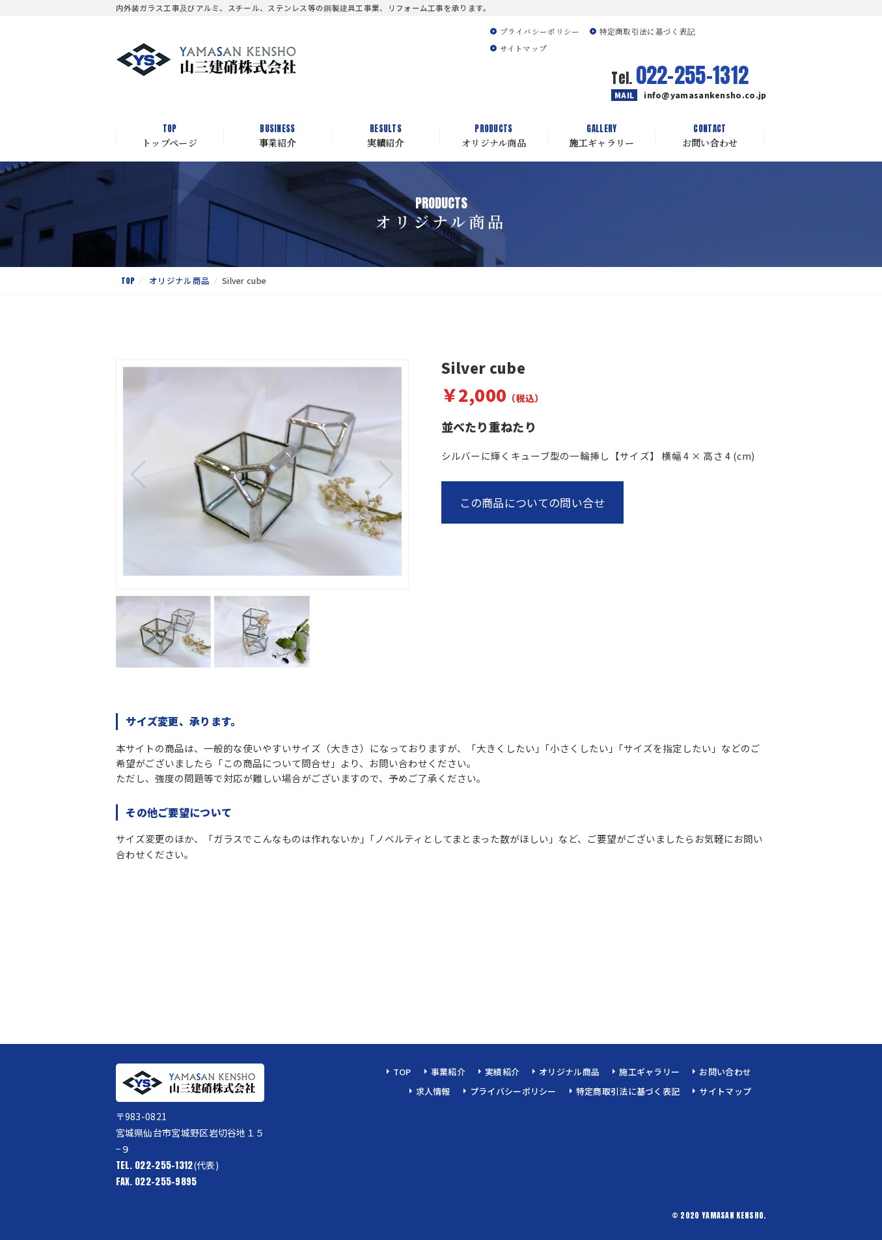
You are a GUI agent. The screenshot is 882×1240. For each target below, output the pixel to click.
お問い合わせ (710, 136)
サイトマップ (523, 48)
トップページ (170, 136)
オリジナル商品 (494, 136)
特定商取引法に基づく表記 (647, 31)
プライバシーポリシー (540, 31)
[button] (386, 474)
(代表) (167, 1165)
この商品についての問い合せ (532, 502)
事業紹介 (278, 136)
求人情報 (433, 1091)
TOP (128, 280)
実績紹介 (386, 136)
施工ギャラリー (602, 136)
